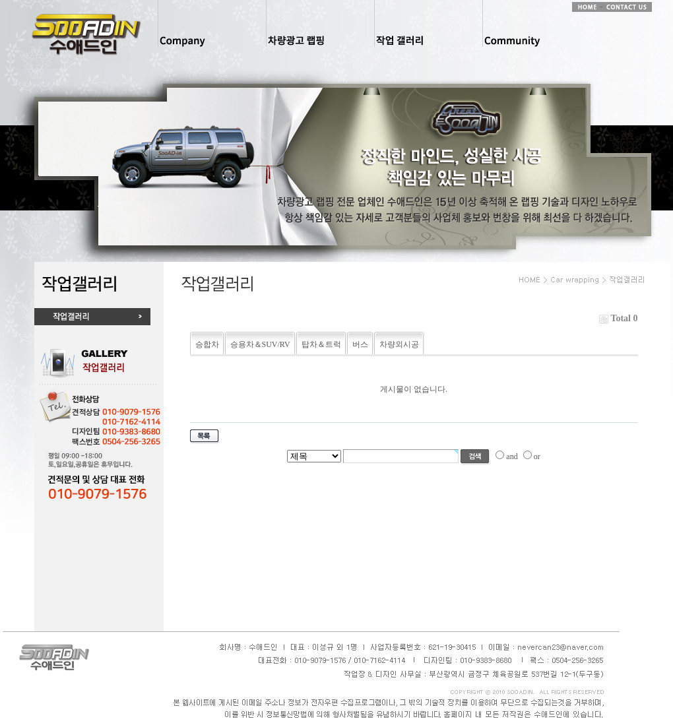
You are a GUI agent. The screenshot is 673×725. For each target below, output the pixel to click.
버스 (360, 344)
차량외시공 (399, 344)
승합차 (207, 344)
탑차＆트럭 (321, 344)
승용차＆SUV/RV (260, 344)
